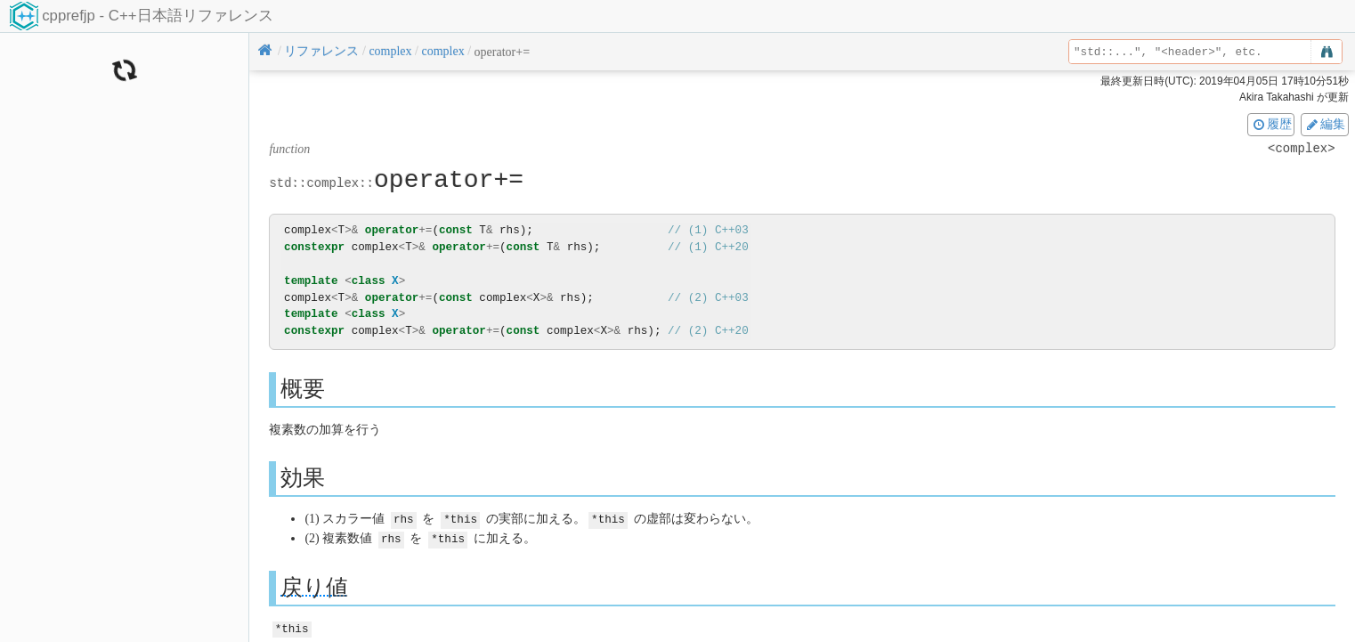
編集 (1324, 124)
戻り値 (314, 585)
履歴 (1271, 124)
